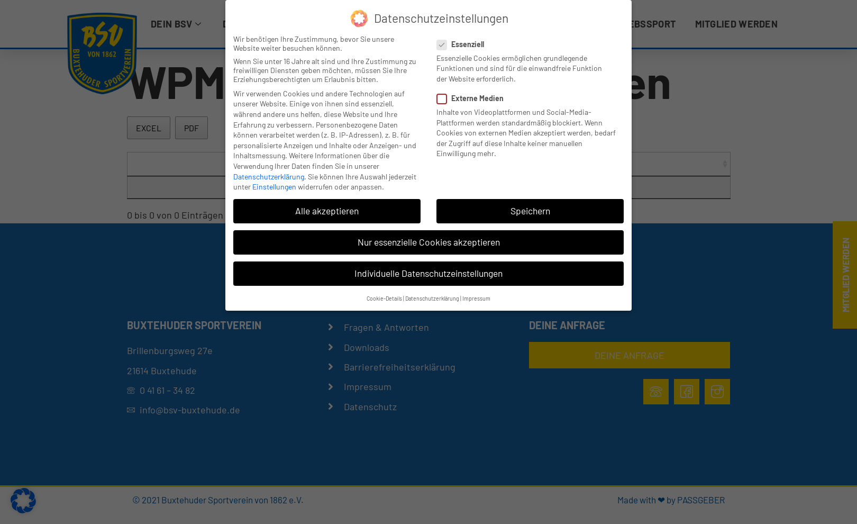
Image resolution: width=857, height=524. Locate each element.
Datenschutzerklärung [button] (432, 298)
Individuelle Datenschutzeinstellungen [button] (428, 273)
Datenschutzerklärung (268, 176)
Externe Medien (473, 98)
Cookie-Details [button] (384, 298)
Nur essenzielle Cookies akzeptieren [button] (429, 242)
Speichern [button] (530, 210)
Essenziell (463, 44)
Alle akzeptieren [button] (327, 210)
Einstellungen (274, 186)
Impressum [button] (476, 298)
